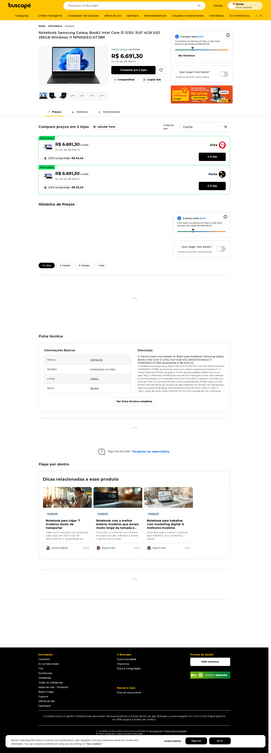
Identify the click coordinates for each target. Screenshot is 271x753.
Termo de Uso (155, 731)
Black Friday (46, 691)
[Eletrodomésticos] (155, 16)
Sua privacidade (126, 659)
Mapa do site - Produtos (53, 687)
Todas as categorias (50, 682)
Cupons (43, 696)
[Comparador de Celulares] (83, 16)
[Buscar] (199, 6)
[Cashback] (133, 16)
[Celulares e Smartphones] (187, 16)
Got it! (220, 741)
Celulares (44, 659)
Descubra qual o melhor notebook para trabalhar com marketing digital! (167, 535)
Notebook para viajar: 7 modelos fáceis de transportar (63, 524)
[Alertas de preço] (216, 5)
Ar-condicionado (48, 663)
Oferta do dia (46, 701)
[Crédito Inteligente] (48, 16)
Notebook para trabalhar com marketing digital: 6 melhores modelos (165, 524)
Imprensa (123, 663)
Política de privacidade (175, 731)
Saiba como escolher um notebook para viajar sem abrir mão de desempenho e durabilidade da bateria (67, 536)
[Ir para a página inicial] (19, 6)
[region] (135, 741)
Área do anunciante (129, 692)
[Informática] (216, 16)
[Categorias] (19, 16)
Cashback (44, 705)
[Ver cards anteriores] (215, 479)
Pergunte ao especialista (150, 451)
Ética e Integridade (129, 668)
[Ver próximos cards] (222, 479)
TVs (40, 668)
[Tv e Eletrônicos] (239, 16)
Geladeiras (44, 677)
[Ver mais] (261, 16)
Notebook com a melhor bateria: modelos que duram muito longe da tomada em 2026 (117, 524)
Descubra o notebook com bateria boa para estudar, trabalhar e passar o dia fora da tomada (117, 535)
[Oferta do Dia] (113, 16)
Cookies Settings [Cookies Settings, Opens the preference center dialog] (172, 741)
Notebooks (45, 673)
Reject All (196, 741)
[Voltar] (256, 16)
